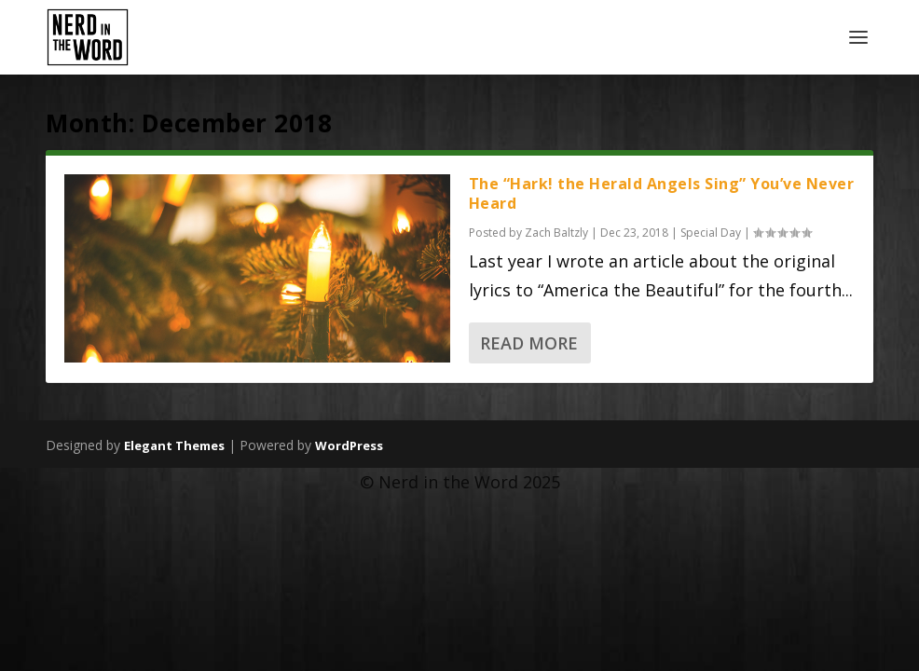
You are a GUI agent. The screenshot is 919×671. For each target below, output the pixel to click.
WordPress (349, 445)
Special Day (710, 232)
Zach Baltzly (556, 232)
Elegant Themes (174, 445)
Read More (529, 343)
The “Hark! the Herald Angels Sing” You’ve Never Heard (662, 193)
